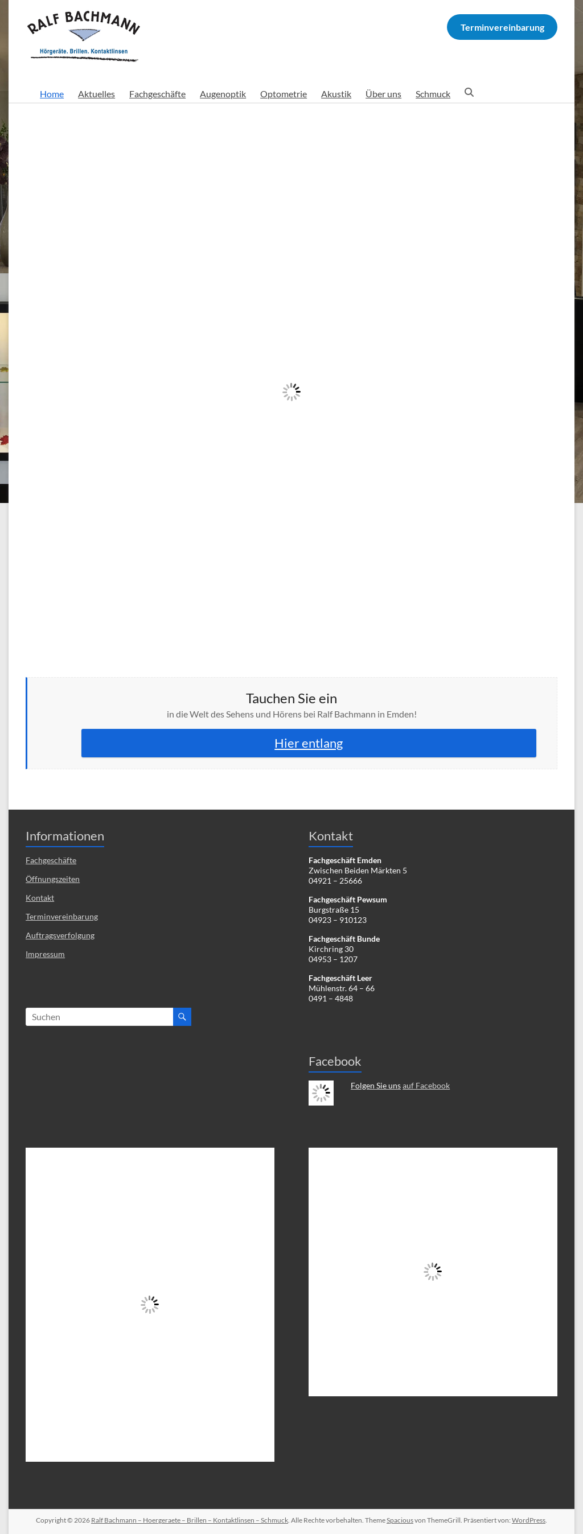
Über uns (383, 93)
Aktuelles (96, 93)
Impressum (45, 954)
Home (52, 93)
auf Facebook (426, 1085)
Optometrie (283, 93)
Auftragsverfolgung (60, 935)
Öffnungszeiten (53, 879)
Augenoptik (223, 93)
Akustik (336, 93)
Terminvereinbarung (62, 916)
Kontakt (40, 897)
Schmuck (433, 93)
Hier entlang (308, 742)
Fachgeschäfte (157, 93)
